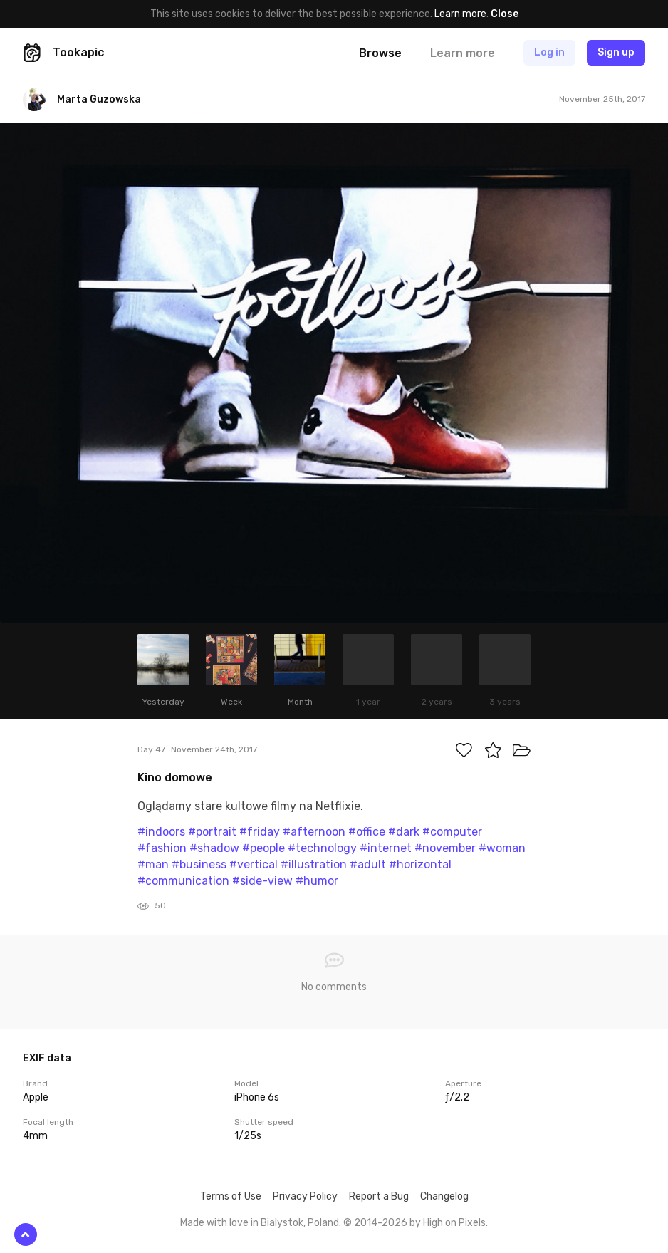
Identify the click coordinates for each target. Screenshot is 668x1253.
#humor (317, 881)
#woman (502, 848)
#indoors (161, 831)
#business (199, 864)
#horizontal (420, 864)
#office (366, 831)
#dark (403, 831)
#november (445, 848)
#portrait (212, 831)
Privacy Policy (305, 1196)
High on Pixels (454, 1223)
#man (153, 864)
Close (504, 14)
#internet (386, 848)
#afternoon (314, 831)
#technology (322, 848)
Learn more (460, 14)
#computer (452, 831)
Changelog (444, 1196)
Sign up (616, 52)
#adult (368, 864)
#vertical (253, 864)
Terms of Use (230, 1196)
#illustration (314, 864)
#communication (183, 881)
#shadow (214, 848)
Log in (549, 52)
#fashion (162, 848)
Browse (380, 53)
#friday (259, 831)
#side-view (262, 881)
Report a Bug (379, 1196)
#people (263, 848)
